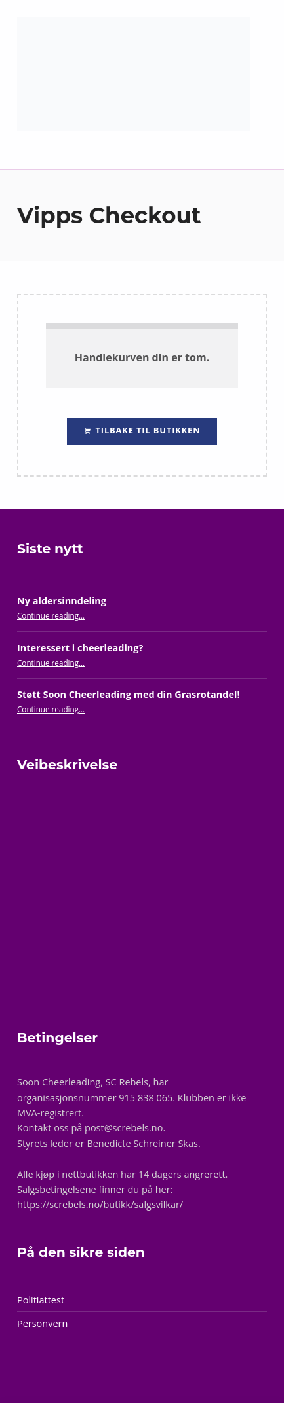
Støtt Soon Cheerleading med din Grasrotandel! (128, 694)
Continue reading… (51, 615)
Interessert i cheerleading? (80, 648)
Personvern (42, 1323)
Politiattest (40, 1300)
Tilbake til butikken (146, 430)
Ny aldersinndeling (61, 600)
